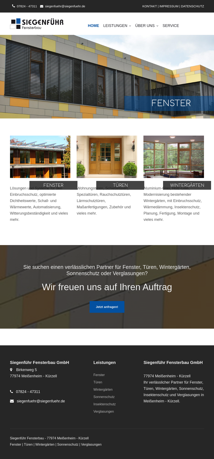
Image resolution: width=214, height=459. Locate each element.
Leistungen (117, 26)
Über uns (146, 26)
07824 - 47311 (27, 6)
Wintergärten (103, 389)
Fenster (99, 375)
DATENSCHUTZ (192, 6)
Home (93, 26)
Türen (98, 382)
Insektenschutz (105, 404)
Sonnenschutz (104, 397)
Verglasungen (104, 411)
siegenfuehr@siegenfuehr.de (65, 6)
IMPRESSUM (169, 6)
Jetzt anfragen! (107, 307)
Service (171, 26)
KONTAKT (149, 6)
